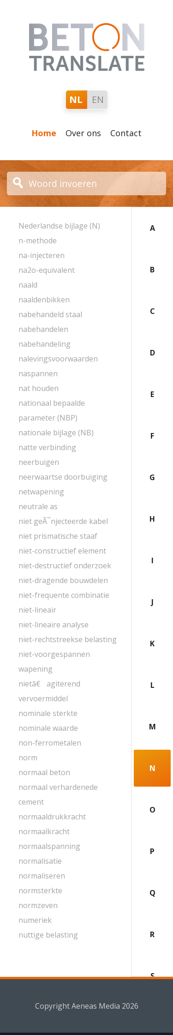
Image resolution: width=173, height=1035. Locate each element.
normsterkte (40, 890)
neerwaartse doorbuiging (62, 477)
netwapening (41, 492)
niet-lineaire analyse (53, 625)
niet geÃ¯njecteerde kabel (63, 521)
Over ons (83, 132)
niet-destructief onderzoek (64, 565)
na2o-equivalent (46, 270)
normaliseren (41, 876)
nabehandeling (44, 344)
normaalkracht (44, 831)
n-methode (37, 240)
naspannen (38, 373)
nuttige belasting (48, 935)
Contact (126, 132)
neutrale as (38, 506)
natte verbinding (47, 447)
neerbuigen (38, 462)
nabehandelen (43, 329)
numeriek (35, 920)
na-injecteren (41, 255)
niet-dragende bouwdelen (63, 580)
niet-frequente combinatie (63, 595)
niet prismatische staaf (57, 536)
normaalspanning (49, 846)
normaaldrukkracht (52, 817)
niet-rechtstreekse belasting (67, 639)
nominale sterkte (48, 713)
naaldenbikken (44, 300)
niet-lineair (37, 610)
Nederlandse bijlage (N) (59, 226)
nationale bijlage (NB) (56, 432)
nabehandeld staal (50, 314)
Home (43, 132)
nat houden (38, 388)
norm (27, 757)
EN (98, 99)
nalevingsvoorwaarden (58, 359)
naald (27, 285)
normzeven (38, 905)
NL (76, 99)
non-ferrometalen (49, 743)
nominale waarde (48, 728)
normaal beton (44, 772)
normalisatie (40, 861)
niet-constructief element (62, 551)
